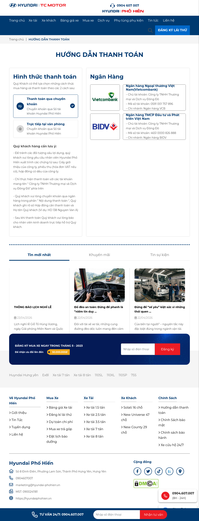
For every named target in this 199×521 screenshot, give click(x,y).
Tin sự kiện (159, 255)
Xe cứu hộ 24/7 (171, 445)
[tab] (45, 106)
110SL (99, 375)
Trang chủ (17, 20)
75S (133, 375)
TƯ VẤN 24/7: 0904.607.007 (58, 515)
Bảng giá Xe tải (59, 407)
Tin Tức (16, 420)
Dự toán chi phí (59, 422)
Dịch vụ (104, 20)
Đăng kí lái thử (59, 415)
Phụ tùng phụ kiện (128, 20)
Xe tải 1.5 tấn (94, 407)
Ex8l (45, 375)
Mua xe (88, 20)
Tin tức (153, 20)
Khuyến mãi (99, 255)
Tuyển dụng (19, 427)
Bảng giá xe (69, 20)
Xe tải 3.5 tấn (95, 422)
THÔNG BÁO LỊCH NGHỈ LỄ (32, 307)
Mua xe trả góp (59, 429)
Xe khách (49, 20)
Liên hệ (169, 20)
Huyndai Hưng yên (23, 375)
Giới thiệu (17, 413)
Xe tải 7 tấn (61, 375)
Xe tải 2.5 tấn (95, 415)
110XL (111, 375)
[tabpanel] (39, 303)
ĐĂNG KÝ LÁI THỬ (172, 30)
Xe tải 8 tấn (82, 375)
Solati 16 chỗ (131, 407)
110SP (123, 375)
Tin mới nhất (39, 255)
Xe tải (33, 20)
